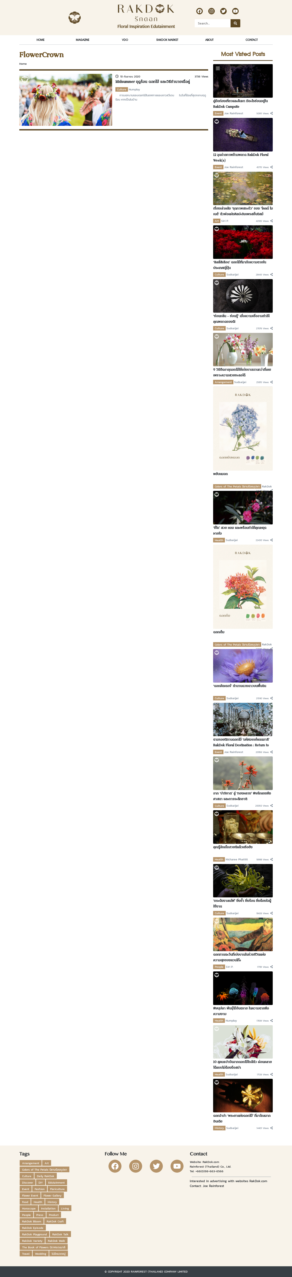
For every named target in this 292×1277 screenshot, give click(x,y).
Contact (252, 39)
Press (39, 1215)
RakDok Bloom (31, 1221)
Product (54, 1215)
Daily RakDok (45, 1176)
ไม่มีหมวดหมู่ (58, 1254)
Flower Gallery (52, 1195)
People (219, 967)
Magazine (82, 39)
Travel (26, 1254)
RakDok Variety (32, 1241)
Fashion (40, 1189)
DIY (41, 1183)
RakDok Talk (60, 1234)
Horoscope (29, 1208)
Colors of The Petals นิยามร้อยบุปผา (237, 486)
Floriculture (57, 1189)
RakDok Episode (32, 1228)
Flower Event (30, 1195)
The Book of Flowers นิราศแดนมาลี (43, 1247)
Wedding (40, 1254)
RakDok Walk (56, 1241)
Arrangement (223, 382)
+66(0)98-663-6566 (209, 1171)
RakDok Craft (55, 1221)
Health (219, 540)
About (209, 39)
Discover (27, 1183)
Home (40, 39)
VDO (125, 39)
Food (25, 1202)
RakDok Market (167, 39)
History (219, 1128)
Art (217, 221)
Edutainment (56, 1183)
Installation (48, 1208)
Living (65, 1208)
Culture (121, 89)
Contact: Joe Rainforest (207, 1185)
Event (218, 113)
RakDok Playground (34, 1234)
